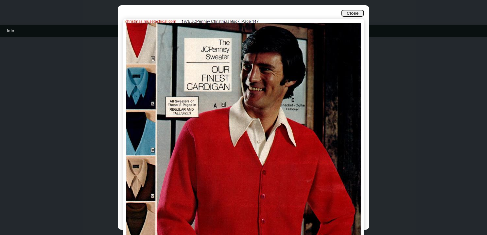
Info (10, 30)
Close (352, 13)
